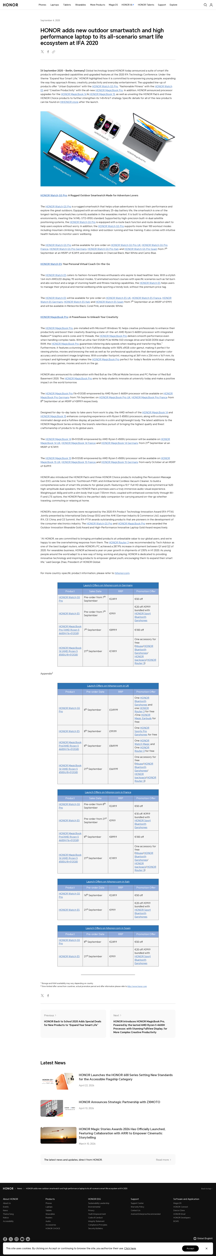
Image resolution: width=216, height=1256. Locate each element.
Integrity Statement (96, 1221)
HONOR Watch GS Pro (105, 86)
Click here (130, 1248)
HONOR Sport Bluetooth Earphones (143, 617)
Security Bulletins (95, 1228)
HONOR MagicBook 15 (102, 94)
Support (162, 5)
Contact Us (135, 1210)
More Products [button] (97, 5)
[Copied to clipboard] (54, 52)
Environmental (94, 1207)
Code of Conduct (95, 1218)
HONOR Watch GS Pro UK (126, 245)
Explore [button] (173, 5)
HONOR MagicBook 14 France (79, 443)
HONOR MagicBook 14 (74, 94)
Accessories (51, 1225)
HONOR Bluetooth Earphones (144, 650)
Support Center (137, 1203)
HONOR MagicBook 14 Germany (119, 443)
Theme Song (8, 1214)
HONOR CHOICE (53, 1228)
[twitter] (42, 52)
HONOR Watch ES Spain (110, 302)
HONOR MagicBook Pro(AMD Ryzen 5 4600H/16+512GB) (70, 746)
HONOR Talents (146, 5)
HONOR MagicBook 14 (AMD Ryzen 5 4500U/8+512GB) (70, 651)
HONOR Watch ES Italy (77, 302)
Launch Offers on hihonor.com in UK (108, 685)
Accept (190, 1248)
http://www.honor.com (137, 986)
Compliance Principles (97, 1225)
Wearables (80, 5)
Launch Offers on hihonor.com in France (108, 792)
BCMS (176, 1221)
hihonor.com (122, 573)
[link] (5, 1239)
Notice (6, 1218)
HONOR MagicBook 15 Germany (119, 462)
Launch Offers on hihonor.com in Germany (108, 585)
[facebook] (48, 52)
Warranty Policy (137, 1207)
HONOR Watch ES (51, 264)
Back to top (206, 1189)
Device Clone (179, 1210)
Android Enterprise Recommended (145, 1214)
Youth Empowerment (97, 1214)
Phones (42, 5)
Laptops (55, 5)
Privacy (91, 1210)
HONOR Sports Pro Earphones (142, 731)
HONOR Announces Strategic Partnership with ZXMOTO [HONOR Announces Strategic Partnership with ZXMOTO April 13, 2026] (119, 1102)
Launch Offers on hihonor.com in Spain (108, 928)
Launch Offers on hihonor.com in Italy (108, 881)
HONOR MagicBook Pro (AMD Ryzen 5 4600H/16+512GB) (70, 630)
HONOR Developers (181, 1218)
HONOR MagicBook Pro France (149, 397)
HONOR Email (179, 1214)
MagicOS (113, 5)
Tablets (67, 5)
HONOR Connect (180, 1207)
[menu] (211, 5)
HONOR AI (128, 5)
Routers (49, 1218)
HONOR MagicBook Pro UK (114, 397)
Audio (48, 1221)
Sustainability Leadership (98, 1203)
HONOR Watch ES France (146, 298)
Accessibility (8, 1221)
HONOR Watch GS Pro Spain (140, 249)
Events (6, 1207)
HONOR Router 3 (119, 542)
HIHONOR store (69, 102)
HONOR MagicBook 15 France (79, 462)
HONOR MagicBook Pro (109, 90)
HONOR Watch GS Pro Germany (68, 249)
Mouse (139, 646)
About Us (7, 1203)
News (19, 1189)
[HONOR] (8, 1188)
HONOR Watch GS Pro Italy (103, 249)
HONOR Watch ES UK (118, 298)
